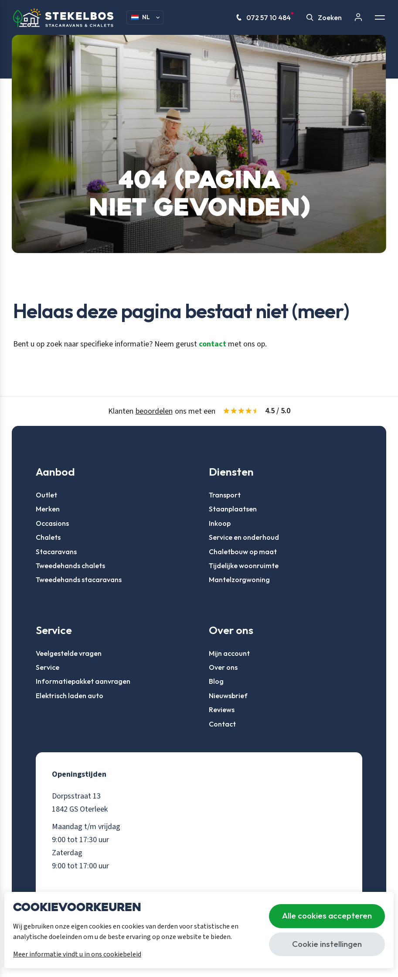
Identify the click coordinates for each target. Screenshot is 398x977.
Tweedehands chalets (70, 565)
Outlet (46, 494)
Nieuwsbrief (228, 695)
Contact (222, 724)
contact (212, 344)
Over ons (223, 667)
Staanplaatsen (233, 508)
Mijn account (229, 653)
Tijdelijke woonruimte (244, 565)
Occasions (52, 523)
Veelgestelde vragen (69, 653)
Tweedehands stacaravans (79, 579)
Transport (225, 494)
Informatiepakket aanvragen (83, 681)
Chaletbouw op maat (243, 551)
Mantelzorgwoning (239, 579)
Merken (48, 508)
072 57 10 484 (264, 17)
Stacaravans (56, 551)
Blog (216, 681)
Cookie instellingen (327, 944)
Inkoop (220, 523)
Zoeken (324, 17)
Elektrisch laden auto (69, 695)
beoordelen (154, 411)
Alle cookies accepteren (327, 915)
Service (47, 667)
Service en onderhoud (244, 537)
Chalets (48, 537)
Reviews (222, 709)
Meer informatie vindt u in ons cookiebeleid (77, 954)
